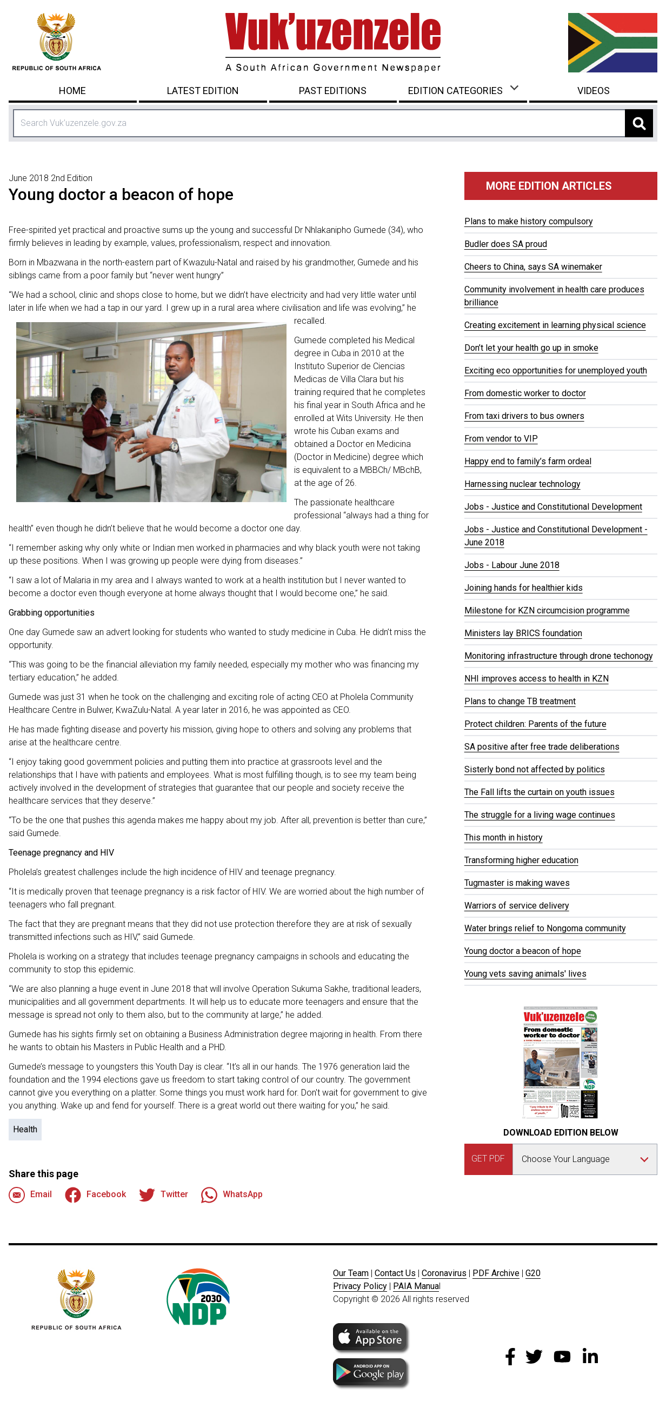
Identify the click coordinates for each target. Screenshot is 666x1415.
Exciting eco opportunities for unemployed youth (555, 370)
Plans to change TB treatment (520, 701)
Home (72, 90)
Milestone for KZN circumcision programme (547, 610)
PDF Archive (496, 1273)
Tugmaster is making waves (517, 883)
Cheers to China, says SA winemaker (533, 267)
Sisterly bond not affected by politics (534, 769)
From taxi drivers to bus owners (524, 416)
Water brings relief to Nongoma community (545, 928)
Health (25, 1129)
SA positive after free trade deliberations (542, 747)
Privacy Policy (360, 1286)
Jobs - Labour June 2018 (512, 565)
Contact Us (395, 1273)
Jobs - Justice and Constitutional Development (553, 507)
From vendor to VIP (501, 438)
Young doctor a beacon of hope (522, 951)
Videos (593, 90)
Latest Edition (203, 90)
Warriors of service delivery (516, 905)
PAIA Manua (416, 1286)
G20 (533, 1273)
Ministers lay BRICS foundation (523, 633)
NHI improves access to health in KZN (536, 678)
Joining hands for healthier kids (523, 588)
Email (30, 1195)
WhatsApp (232, 1195)
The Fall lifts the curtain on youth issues (539, 792)
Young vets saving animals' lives (525, 974)
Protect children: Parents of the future (535, 724)
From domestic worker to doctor (525, 393)
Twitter (163, 1195)
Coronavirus (444, 1273)
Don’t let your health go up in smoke (531, 348)
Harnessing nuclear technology (522, 484)
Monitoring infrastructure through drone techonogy (558, 656)
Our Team (351, 1273)
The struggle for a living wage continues (539, 815)
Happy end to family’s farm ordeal (527, 461)
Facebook (95, 1195)
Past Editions (333, 90)
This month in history (503, 837)
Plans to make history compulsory (528, 221)
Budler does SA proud (505, 244)
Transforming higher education (521, 860)
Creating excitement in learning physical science (555, 325)
